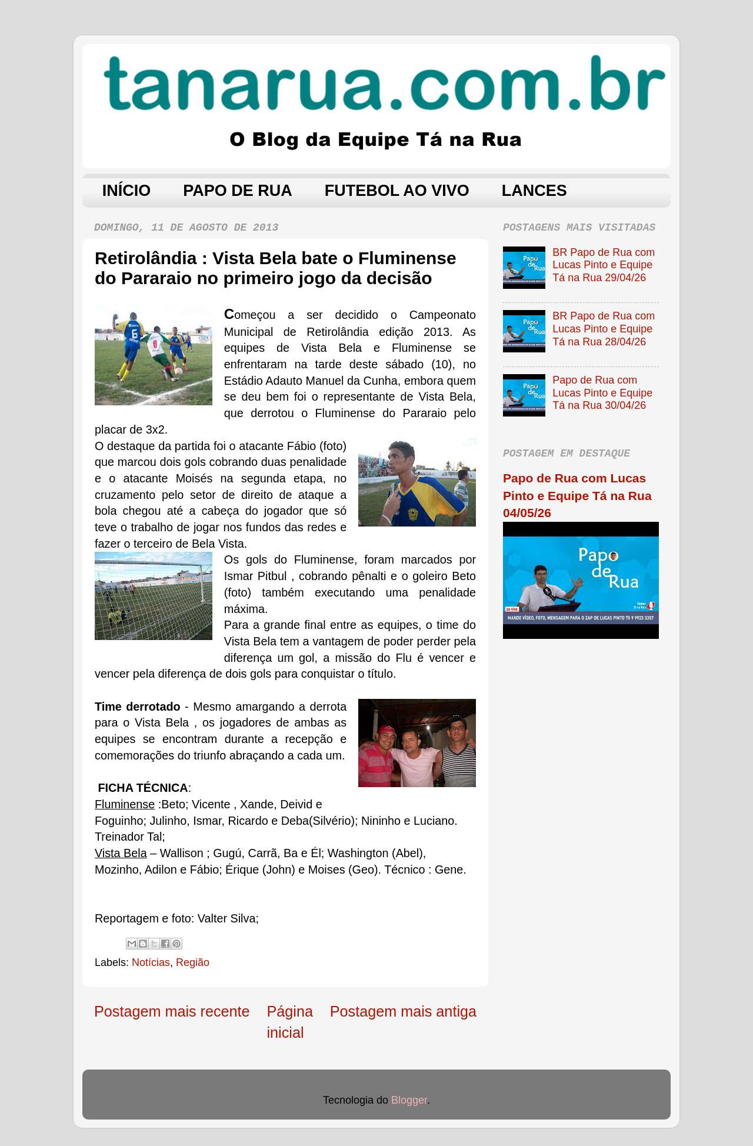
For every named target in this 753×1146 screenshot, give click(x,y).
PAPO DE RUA (237, 190)
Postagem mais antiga (403, 1011)
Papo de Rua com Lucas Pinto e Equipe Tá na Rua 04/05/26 (577, 495)
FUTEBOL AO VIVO (397, 190)
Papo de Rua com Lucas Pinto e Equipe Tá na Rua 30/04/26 (602, 392)
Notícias (151, 962)
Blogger (409, 1100)
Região (192, 962)
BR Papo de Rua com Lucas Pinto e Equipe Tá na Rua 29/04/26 (603, 265)
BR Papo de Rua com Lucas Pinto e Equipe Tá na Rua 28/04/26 (603, 328)
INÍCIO (126, 190)
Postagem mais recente (172, 1011)
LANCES (534, 190)
